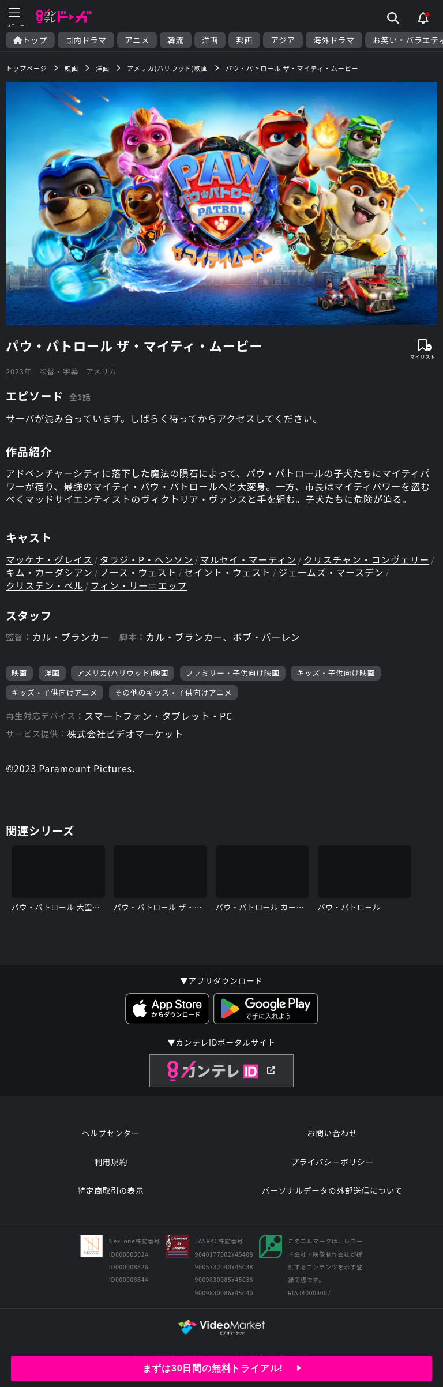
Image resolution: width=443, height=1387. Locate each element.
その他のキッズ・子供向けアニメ (173, 692)
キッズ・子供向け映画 (335, 672)
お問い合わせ (332, 1132)
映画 (19, 672)
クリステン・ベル (44, 585)
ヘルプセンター (111, 1132)
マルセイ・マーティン (248, 559)
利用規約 (110, 1161)
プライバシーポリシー (332, 1161)
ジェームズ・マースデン (331, 572)
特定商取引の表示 (110, 1190)
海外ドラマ (334, 40)
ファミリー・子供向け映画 (233, 672)
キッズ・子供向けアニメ (54, 692)
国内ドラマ (86, 40)
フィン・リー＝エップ (139, 585)
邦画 (244, 40)
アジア (283, 40)
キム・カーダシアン (49, 572)
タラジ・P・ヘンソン (146, 559)
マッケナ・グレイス (49, 559)
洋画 (210, 40)
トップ (30, 40)
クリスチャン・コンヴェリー (366, 559)
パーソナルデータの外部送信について (332, 1190)
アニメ (137, 40)
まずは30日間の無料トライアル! (221, 1368)
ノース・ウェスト (138, 572)
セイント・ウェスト (227, 572)
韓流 (175, 40)
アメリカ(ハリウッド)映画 (122, 672)
